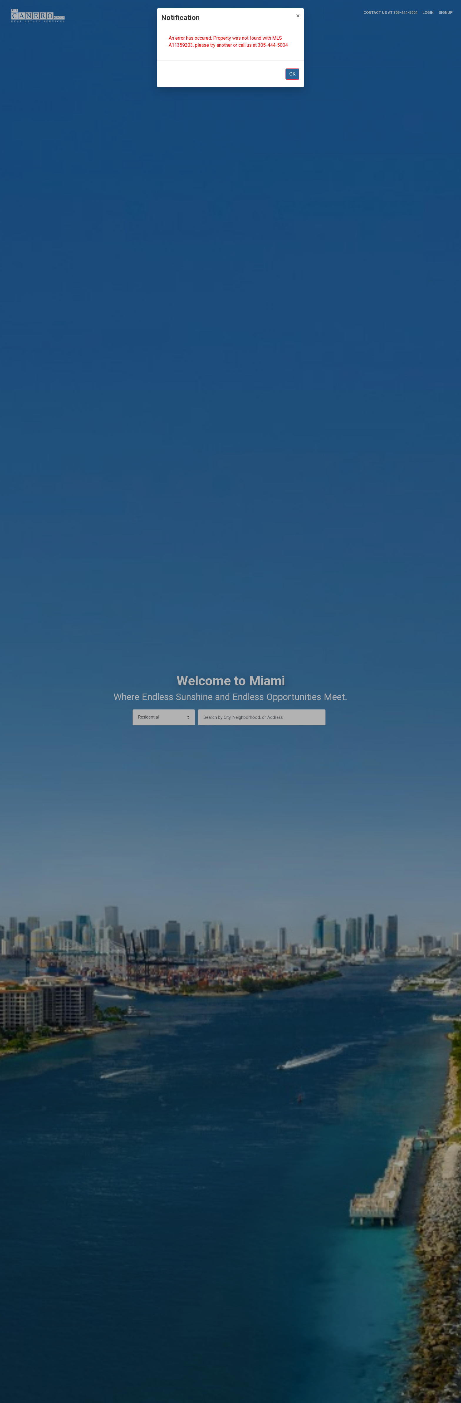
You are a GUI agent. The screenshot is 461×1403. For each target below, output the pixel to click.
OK (292, 74)
